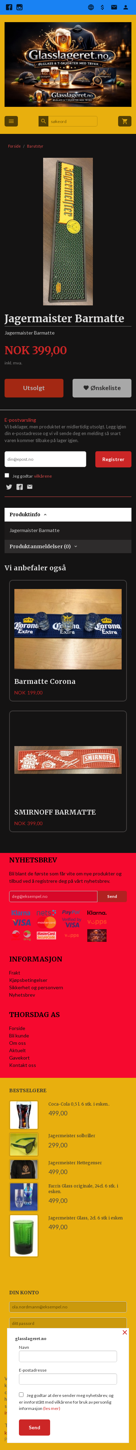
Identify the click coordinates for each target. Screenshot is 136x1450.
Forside (14, 146)
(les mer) (51, 1408)
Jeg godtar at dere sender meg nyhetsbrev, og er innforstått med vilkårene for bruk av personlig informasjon (66, 1401)
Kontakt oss (22, 1065)
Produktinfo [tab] (24, 514)
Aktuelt (17, 1050)
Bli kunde (19, 1035)
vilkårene (43, 476)
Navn (68, 1353)
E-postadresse (68, 1376)
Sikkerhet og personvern (36, 987)
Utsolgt (34, 387)
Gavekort (19, 1058)
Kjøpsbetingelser (28, 980)
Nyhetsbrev (22, 995)
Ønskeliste (102, 387)
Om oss (17, 1043)
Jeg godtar (23, 476)
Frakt (14, 973)
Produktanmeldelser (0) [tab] (40, 546)
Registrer (113, 459)
